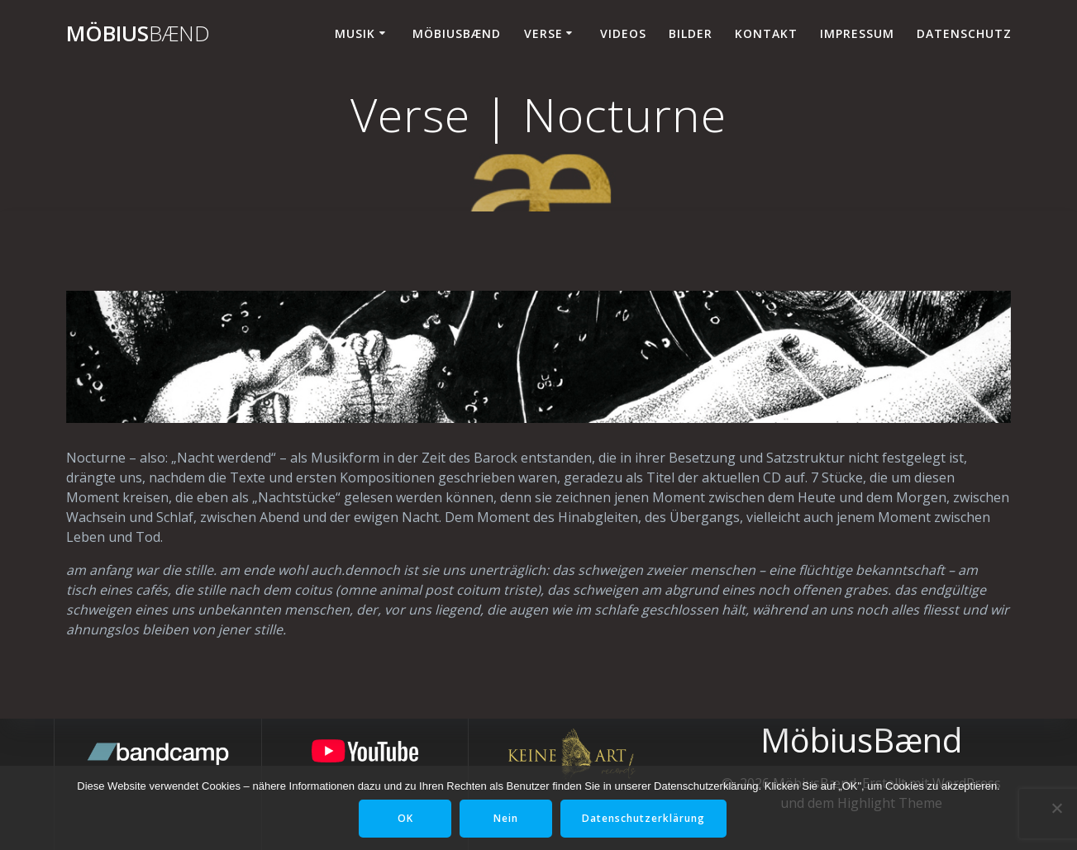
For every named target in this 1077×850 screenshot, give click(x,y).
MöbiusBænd (456, 33)
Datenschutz (964, 33)
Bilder (690, 33)
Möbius (138, 34)
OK (405, 818)
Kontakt (766, 33)
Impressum (857, 33)
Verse (543, 33)
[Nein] (1056, 808)
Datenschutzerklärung (643, 818)
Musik (355, 33)
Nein (505, 818)
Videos (623, 33)
